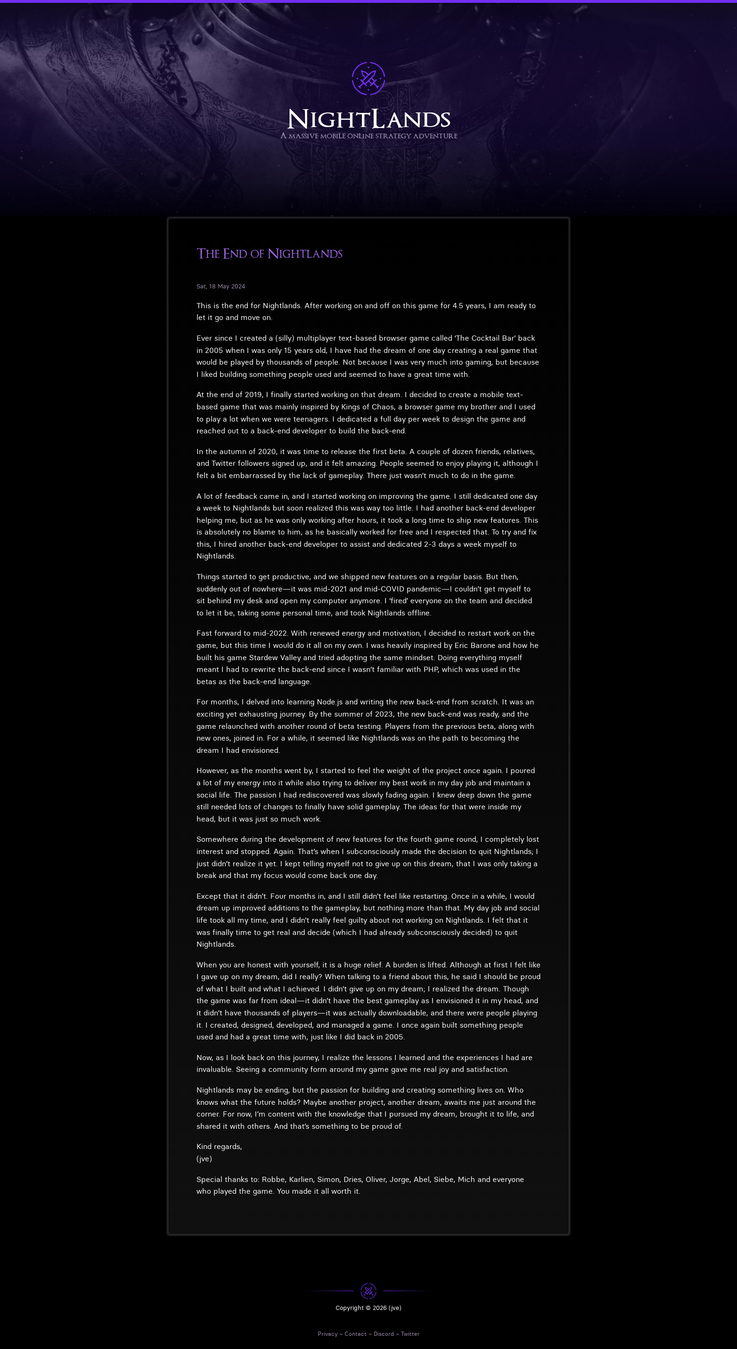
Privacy (327, 1333)
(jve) (395, 1307)
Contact (356, 1333)
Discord (384, 1333)
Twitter (410, 1333)
